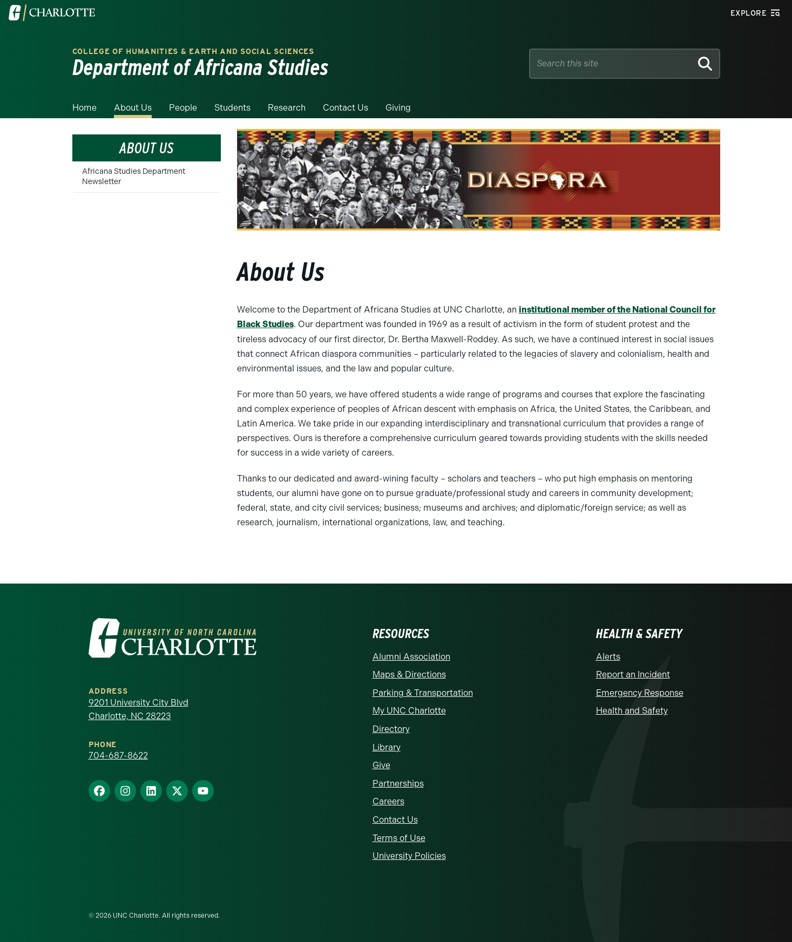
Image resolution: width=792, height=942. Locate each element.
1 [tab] (458, 224)
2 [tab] (474, 224)
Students (232, 108)
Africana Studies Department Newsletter (133, 176)
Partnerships (398, 783)
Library (387, 747)
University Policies (409, 855)
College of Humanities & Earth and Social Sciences (193, 52)
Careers (388, 801)
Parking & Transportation (423, 692)
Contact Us (345, 108)
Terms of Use (399, 837)
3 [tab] (490, 224)
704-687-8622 (118, 755)
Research (287, 108)
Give (381, 765)
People (183, 108)
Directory (391, 728)
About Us (133, 108)
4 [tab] (507, 224)
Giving (398, 108)
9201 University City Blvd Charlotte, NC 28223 (138, 709)
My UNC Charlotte (409, 711)
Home (84, 108)
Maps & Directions (409, 674)
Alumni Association (411, 656)
